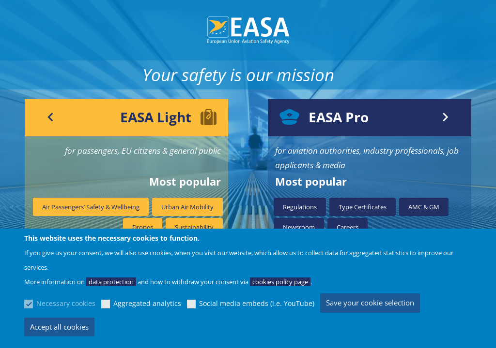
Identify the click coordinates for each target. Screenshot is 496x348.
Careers (347, 227)
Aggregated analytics (147, 303)
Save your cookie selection (370, 302)
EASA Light (155, 117)
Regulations (300, 207)
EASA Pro (339, 117)
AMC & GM (423, 207)
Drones (142, 227)
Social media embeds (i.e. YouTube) (256, 303)
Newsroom (299, 227)
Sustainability (194, 227)
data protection (111, 281)
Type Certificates (363, 207)
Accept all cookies (59, 327)
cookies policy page (280, 281)
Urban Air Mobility (187, 207)
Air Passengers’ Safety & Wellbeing (91, 207)
